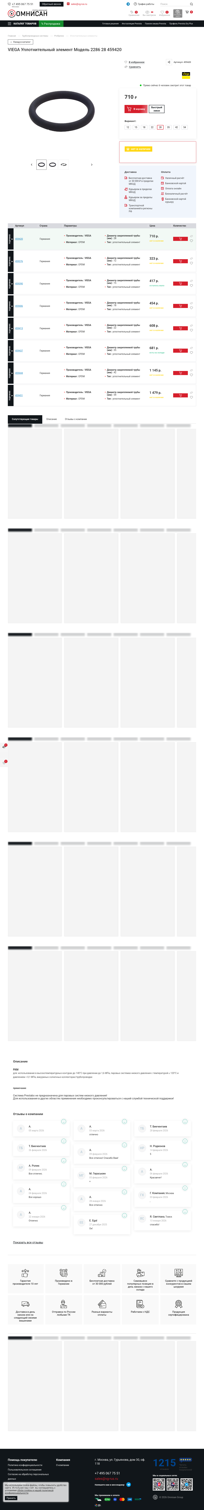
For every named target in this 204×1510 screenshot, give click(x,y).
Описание (51, 419)
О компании (62, 1465)
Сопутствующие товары (25, 419)
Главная (12, 36)
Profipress (59, 36)
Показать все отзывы (28, 1242)
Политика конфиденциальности (25, 1465)
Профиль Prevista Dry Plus (181, 24)
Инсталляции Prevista (132, 24)
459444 (19, 373)
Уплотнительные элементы (83, 36)
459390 (19, 283)
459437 (19, 350)
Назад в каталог (21, 42)
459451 (19, 395)
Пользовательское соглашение (24, 1469)
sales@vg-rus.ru (79, 4)
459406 (19, 306)
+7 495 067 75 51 (22, 4)
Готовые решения (110, 24)
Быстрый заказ (156, 109)
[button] (31, 165)
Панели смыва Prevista (155, 24)
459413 (19, 328)
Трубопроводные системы (35, 36)
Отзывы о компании (76, 419)
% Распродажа (50, 23)
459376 (19, 261)
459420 (19, 239)
